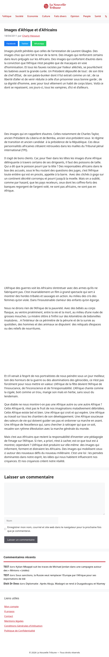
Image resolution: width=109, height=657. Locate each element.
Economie (32, 16)
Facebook (11, 43)
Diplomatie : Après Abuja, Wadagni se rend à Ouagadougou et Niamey (65, 583)
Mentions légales (13, 621)
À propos (9, 611)
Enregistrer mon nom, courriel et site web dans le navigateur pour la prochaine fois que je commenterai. (54, 529)
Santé (98, 16)
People (87, 16)
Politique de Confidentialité (19, 630)
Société (19, 16)
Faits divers (60, 16)
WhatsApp (39, 43)
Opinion (75, 16)
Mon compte (11, 606)
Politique (6, 16)
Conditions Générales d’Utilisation (23, 625)
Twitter (25, 43)
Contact (8, 616)
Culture (46, 16)
